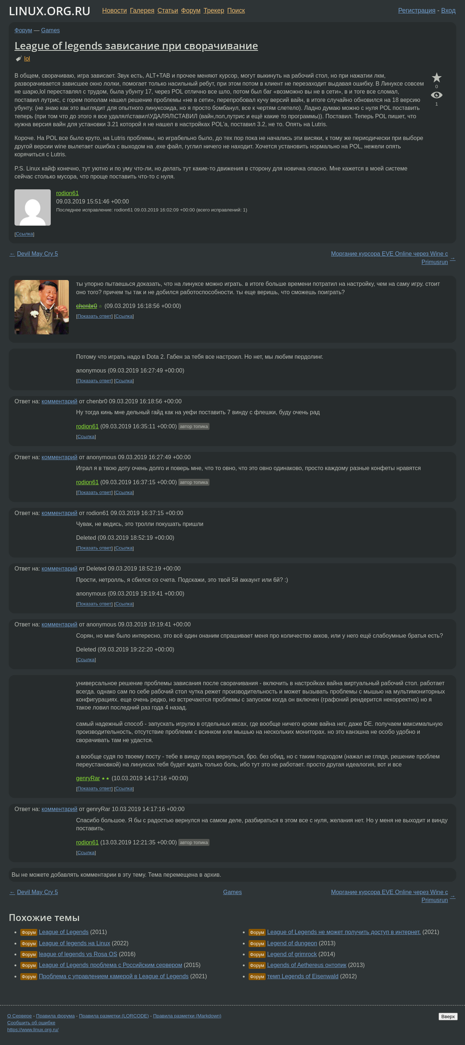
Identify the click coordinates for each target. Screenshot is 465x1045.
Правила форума (55, 1016)
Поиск (236, 10)
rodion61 (67, 193)
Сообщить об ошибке (31, 1022)
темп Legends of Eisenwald (303, 976)
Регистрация (417, 10)
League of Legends (63, 932)
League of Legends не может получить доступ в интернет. (344, 932)
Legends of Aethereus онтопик (306, 965)
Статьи (167, 10)
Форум (190, 10)
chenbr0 (86, 306)
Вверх (448, 1016)
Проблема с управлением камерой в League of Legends (113, 976)
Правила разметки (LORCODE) (114, 1016)
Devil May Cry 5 (37, 254)
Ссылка (24, 234)
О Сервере (19, 1016)
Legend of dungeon (292, 943)
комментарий (60, 401)
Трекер (214, 10)
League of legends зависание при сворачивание (136, 45)
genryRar (88, 778)
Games (50, 30)
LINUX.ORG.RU (50, 10)
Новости (114, 10)
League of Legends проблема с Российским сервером (110, 965)
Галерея (142, 10)
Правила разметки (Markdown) (187, 1016)
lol (27, 58)
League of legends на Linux (74, 943)
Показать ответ (95, 316)
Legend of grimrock (292, 954)
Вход (448, 10)
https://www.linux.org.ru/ (32, 1029)
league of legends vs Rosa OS (78, 954)
